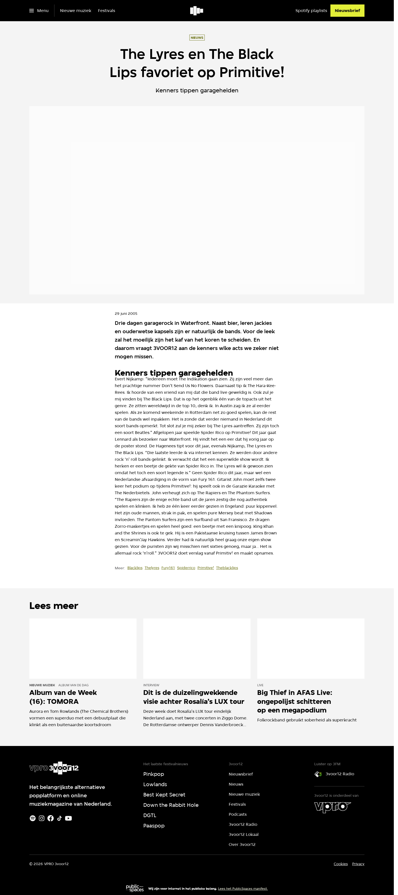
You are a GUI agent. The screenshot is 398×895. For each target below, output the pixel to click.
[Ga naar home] (197, 10)
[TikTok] (59, 818)
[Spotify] (32, 818)
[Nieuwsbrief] (347, 10)
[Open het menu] (39, 10)
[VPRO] (332, 807)
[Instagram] (41, 818)
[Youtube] (68, 818)
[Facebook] (50, 818)
